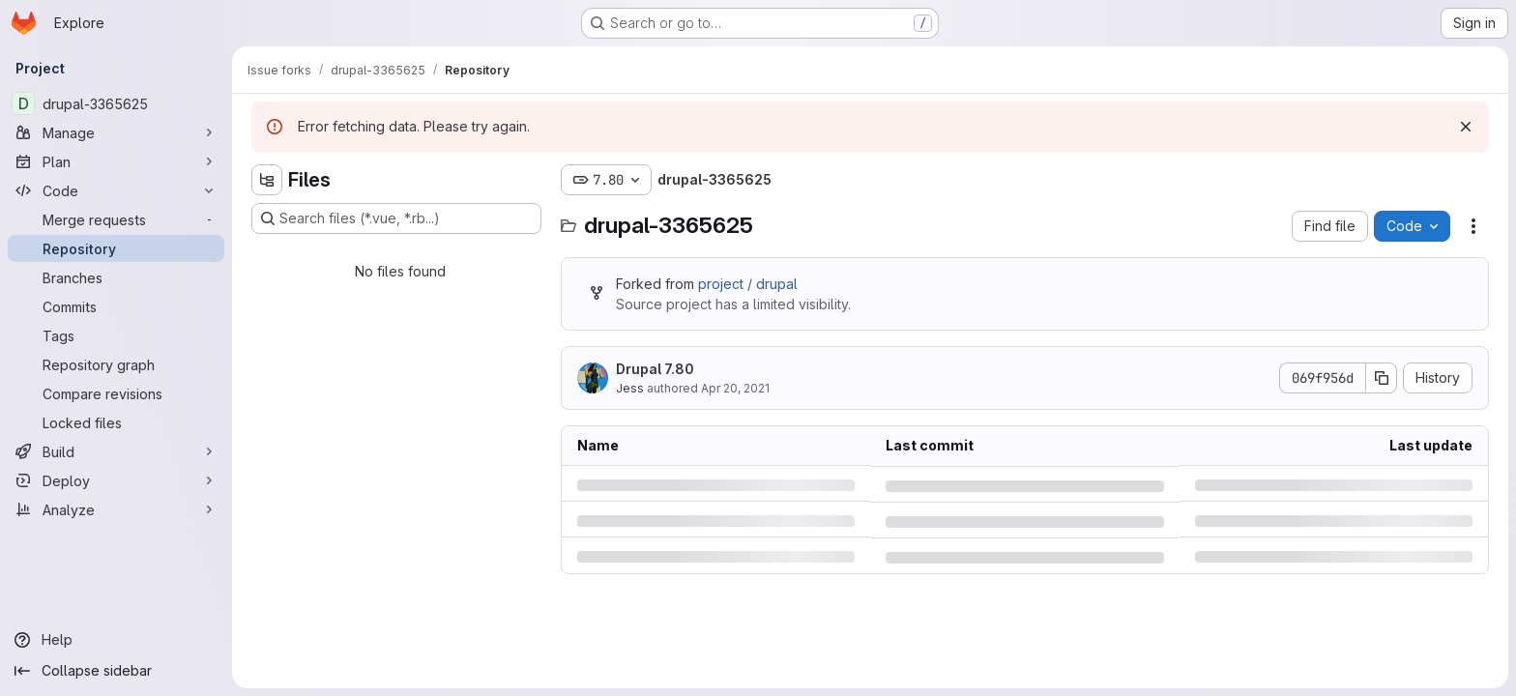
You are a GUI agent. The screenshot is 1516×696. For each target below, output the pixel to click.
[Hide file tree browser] (266, 179)
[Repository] (116, 248)
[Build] (116, 451)
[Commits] (116, 306)
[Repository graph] (116, 364)
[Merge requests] (116, 219)
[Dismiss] (1465, 126)
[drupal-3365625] (116, 103)
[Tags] (116, 335)
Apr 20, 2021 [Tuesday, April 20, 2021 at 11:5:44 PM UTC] (735, 388)
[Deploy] (116, 480)
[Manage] (116, 132)
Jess (630, 388)
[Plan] (116, 161)
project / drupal (748, 284)
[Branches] (116, 277)
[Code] (116, 190)
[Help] (116, 639)
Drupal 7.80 (655, 369)
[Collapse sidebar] (116, 670)
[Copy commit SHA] (1381, 377)
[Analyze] (116, 509)
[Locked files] (116, 422)
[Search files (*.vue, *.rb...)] (396, 218)
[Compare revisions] (116, 393)
